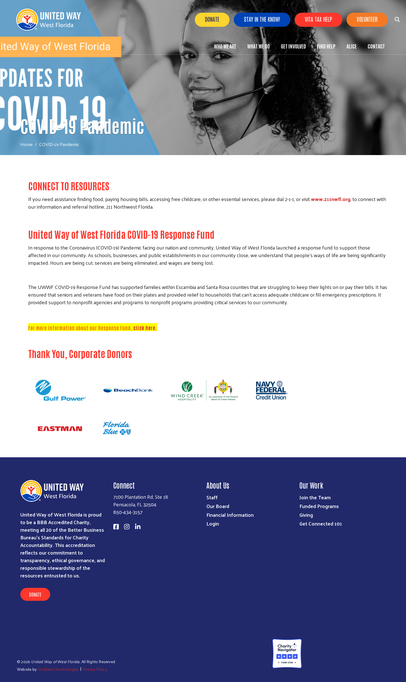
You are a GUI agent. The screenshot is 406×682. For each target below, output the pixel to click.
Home (26, 144)
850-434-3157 (128, 512)
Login (212, 523)
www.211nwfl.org (330, 199)
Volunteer (367, 19)
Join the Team (315, 497)
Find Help (326, 46)
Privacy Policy (95, 669)
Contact (376, 46)
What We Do (258, 46)
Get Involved (293, 46)
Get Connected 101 (320, 523)
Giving (306, 514)
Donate (212, 19)
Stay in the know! (262, 19)
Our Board (217, 506)
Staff (212, 497)
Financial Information (230, 514)
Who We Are (225, 46)
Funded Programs (319, 506)
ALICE (352, 46)
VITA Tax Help (318, 19)
